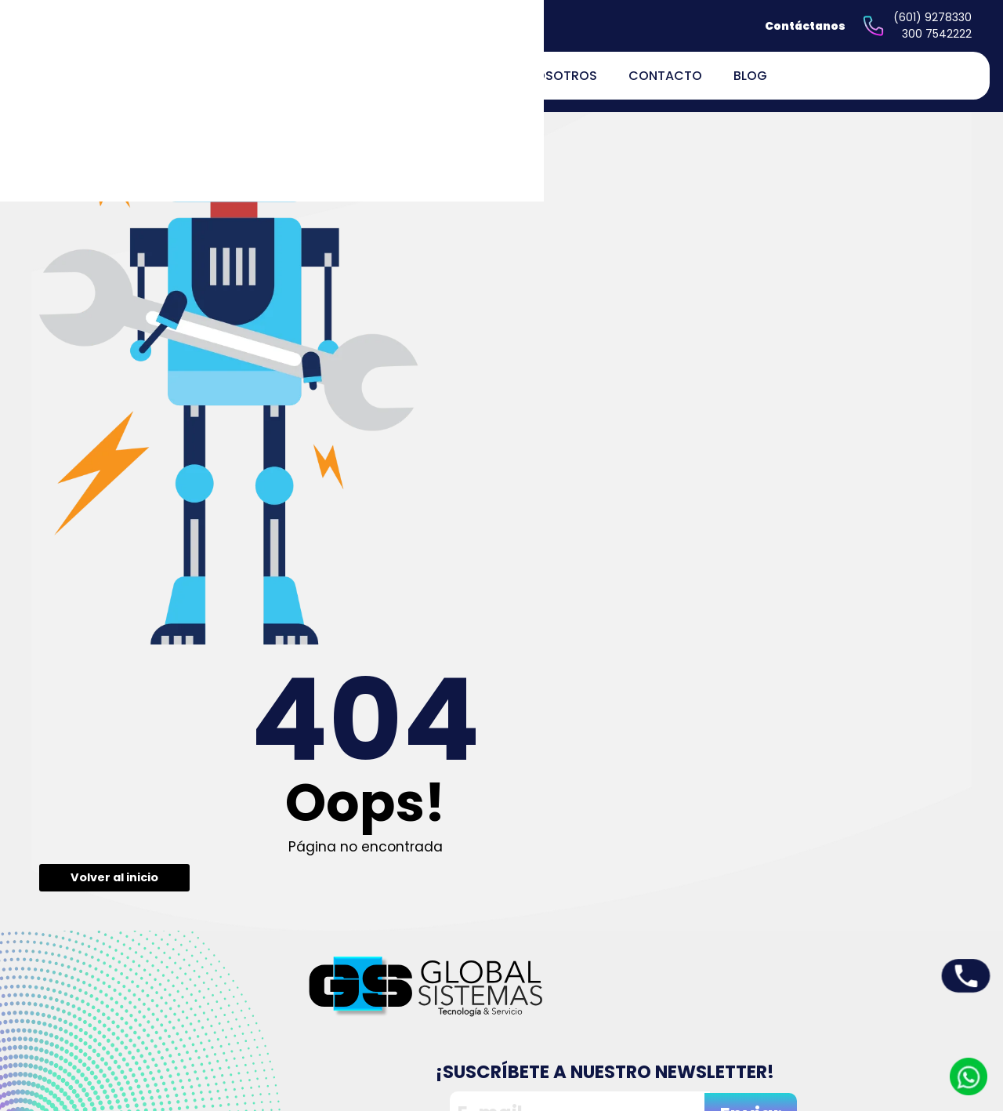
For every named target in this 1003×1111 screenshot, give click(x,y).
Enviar (905, 613)
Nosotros (562, 76)
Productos (453, 978)
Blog (750, 76)
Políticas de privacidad (624, 994)
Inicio (440, 957)
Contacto (665, 76)
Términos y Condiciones (626, 1051)
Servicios (450, 998)
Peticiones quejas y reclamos (612, 966)
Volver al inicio (423, 369)
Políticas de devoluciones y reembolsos (629, 1023)
